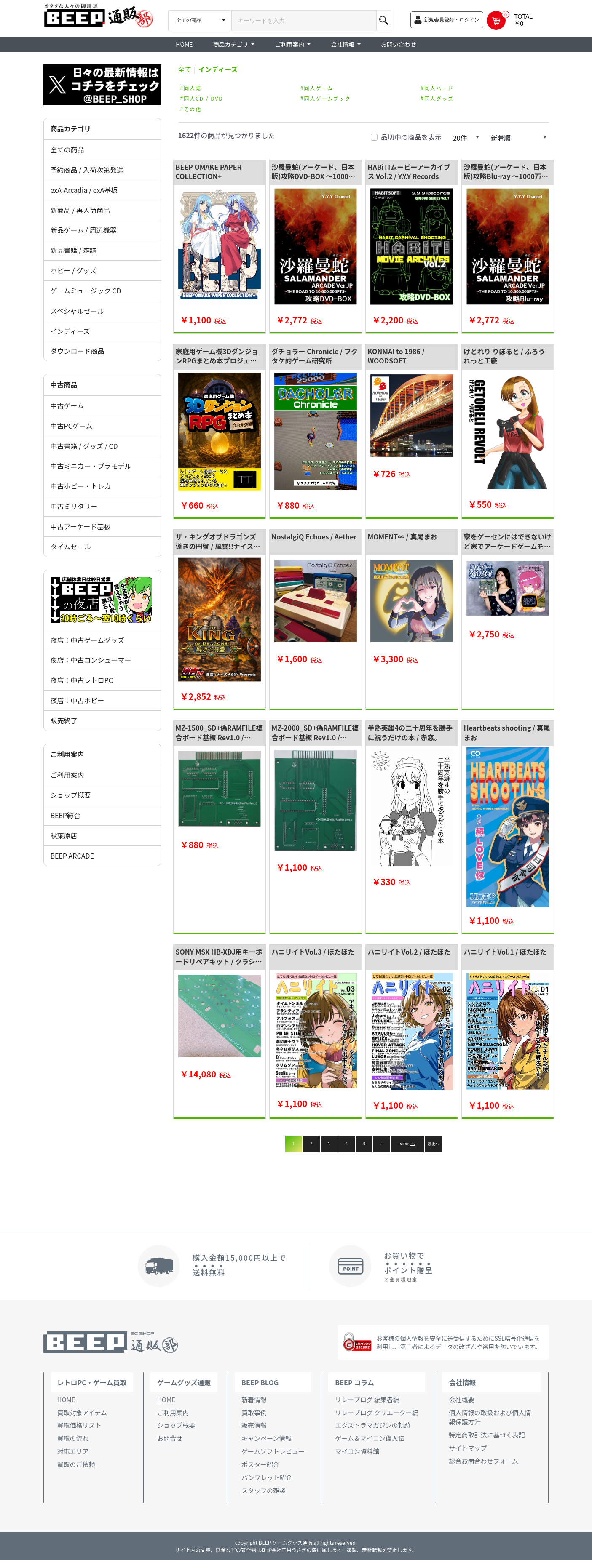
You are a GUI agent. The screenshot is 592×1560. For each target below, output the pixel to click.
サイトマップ (468, 1447)
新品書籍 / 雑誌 (73, 250)
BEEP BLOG (260, 1382)
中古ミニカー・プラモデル (91, 466)
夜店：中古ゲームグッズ (88, 640)
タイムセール (71, 546)
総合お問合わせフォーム (483, 1460)
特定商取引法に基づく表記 (487, 1434)
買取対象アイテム (82, 1412)
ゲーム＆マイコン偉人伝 (369, 1438)
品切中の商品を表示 (411, 136)
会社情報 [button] (343, 44)
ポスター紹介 (260, 1464)
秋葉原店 (64, 835)
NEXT (407, 1144)
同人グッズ (439, 97)
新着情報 (254, 1399)
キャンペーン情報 (266, 1438)
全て (185, 69)
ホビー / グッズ (73, 270)
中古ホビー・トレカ (81, 486)
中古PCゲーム (72, 426)
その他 (192, 108)
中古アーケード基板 (81, 526)
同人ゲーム (319, 87)
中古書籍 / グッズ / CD (84, 446)
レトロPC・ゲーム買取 (92, 1382)
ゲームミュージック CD (86, 290)
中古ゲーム (67, 405)
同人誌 (192, 87)
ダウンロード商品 (77, 351)
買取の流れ (73, 1438)
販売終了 (64, 720)
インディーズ (70, 331)
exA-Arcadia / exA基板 (84, 190)
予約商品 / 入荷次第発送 (87, 170)
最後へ (433, 1144)
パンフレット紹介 (266, 1477)
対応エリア (73, 1451)
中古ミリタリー (74, 506)
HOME (184, 44)
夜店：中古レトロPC (82, 680)
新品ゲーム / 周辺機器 (84, 230)
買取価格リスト (79, 1425)
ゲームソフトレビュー (273, 1451)
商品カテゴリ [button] (231, 44)
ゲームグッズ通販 (184, 1382)
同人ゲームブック (327, 97)
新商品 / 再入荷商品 (80, 210)
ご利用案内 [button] (290, 44)
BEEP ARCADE (72, 856)
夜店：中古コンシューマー (91, 660)
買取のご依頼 (76, 1464)
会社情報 (462, 1382)
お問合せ (169, 1438)
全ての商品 (67, 149)
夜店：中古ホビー (77, 700)
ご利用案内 (67, 775)
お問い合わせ (398, 44)
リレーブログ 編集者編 (367, 1399)
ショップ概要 (71, 795)
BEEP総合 (66, 815)
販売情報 (254, 1425)
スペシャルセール (77, 311)
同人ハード (439, 87)
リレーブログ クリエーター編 (376, 1412)
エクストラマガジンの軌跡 (373, 1425)
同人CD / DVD (203, 97)
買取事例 (254, 1412)
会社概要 (461, 1399)
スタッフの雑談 (263, 1490)
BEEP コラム (354, 1382)
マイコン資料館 (357, 1451)
